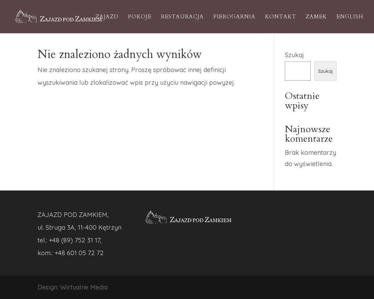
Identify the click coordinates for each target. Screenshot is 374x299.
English (349, 17)
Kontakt (280, 17)
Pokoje (139, 17)
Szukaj (294, 55)
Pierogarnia (234, 17)
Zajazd (107, 17)
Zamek (316, 17)
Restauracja (182, 17)
